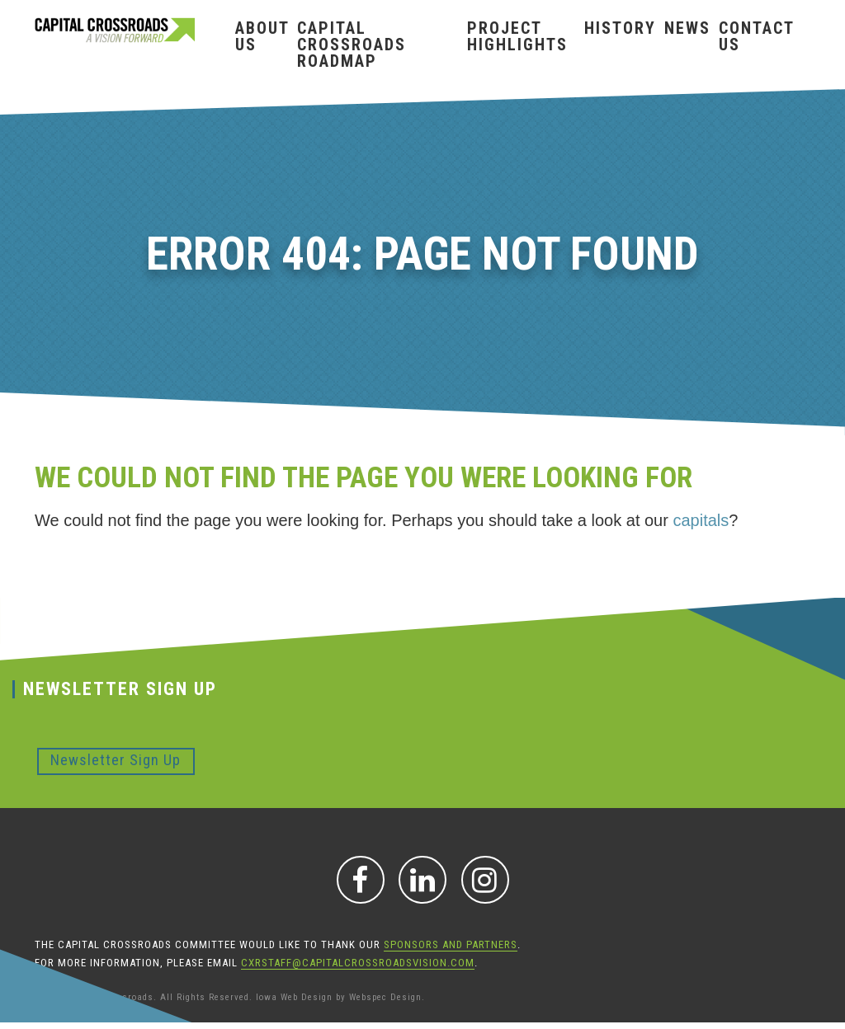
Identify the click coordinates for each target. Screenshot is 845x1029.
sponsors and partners (450, 944)
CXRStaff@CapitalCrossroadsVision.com (357, 962)
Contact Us (756, 36)
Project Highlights (517, 36)
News (687, 28)
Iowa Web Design (294, 997)
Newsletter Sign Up (115, 759)
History (620, 28)
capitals (701, 520)
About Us (262, 36)
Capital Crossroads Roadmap (351, 44)
